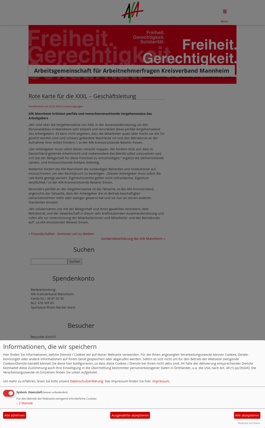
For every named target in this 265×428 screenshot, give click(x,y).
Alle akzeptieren (247, 415)
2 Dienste (24, 403)
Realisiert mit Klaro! (249, 423)
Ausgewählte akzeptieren (130, 415)
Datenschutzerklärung (86, 381)
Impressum (160, 381)
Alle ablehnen (14, 415)
